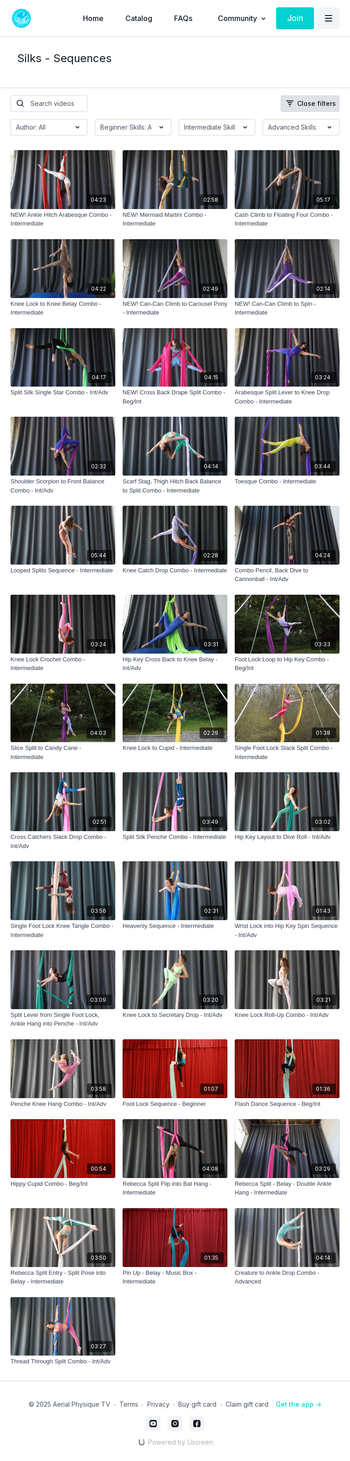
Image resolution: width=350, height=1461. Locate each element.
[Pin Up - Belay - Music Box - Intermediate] (175, 1277)
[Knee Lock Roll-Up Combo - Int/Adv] (287, 1015)
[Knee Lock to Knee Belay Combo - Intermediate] (62, 308)
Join (295, 18)
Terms (128, 1404)
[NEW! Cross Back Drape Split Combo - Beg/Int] (175, 397)
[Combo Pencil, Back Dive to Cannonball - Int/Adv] (287, 575)
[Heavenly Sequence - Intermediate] (175, 926)
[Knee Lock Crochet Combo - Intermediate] (62, 664)
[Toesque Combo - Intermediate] (287, 481)
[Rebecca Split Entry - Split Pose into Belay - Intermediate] (62, 1277)
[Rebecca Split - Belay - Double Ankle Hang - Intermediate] (287, 1188)
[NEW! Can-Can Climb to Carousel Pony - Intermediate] (175, 308)
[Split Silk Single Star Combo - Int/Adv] (62, 392)
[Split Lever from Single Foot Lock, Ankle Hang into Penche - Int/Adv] (62, 1019)
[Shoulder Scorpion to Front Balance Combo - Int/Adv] (62, 486)
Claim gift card (247, 1404)
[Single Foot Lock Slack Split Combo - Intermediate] (287, 752)
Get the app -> (298, 1404)
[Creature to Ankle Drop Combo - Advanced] (287, 1277)
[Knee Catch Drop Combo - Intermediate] (175, 570)
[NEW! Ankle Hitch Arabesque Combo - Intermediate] (62, 219)
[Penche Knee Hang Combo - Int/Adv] (62, 1104)
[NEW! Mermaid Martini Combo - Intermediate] (175, 219)
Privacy (158, 1404)
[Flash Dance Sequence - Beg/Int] (287, 1104)
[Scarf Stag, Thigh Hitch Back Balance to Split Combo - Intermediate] (175, 486)
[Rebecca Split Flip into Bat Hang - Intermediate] (175, 1188)
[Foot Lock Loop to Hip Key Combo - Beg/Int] (287, 664)
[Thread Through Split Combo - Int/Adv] (62, 1361)
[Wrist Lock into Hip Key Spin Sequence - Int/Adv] (287, 930)
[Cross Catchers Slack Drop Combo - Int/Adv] (62, 841)
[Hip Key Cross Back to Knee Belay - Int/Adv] (175, 664)
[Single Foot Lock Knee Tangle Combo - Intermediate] (62, 930)
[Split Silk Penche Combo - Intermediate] (175, 837)
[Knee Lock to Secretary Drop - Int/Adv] (175, 1015)
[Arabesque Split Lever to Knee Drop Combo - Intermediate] (287, 397)
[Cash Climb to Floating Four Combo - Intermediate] (287, 219)
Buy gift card (197, 1404)
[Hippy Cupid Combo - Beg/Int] (62, 1184)
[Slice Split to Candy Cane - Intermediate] (62, 752)
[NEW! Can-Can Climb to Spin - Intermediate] (287, 308)
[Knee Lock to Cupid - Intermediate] (175, 748)
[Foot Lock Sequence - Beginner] (175, 1104)
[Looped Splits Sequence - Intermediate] (62, 570)
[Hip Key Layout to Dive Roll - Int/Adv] (287, 837)
